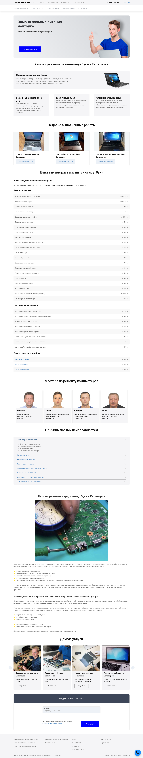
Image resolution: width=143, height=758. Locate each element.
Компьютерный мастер (21, 8)
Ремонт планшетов (53, 8)
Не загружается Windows (26, 459)
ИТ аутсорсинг (83, 8)
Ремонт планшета (21, 365)
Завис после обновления (26, 473)
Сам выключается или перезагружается (32, 468)
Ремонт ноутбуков (37, 8)
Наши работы (53, 2)
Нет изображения (23, 455)
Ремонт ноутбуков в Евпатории (24, 743)
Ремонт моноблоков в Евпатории (56, 739)
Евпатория (126, 2)
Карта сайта (105, 743)
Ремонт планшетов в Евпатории (25, 746)
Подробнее (22, 686)
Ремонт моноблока (22, 370)
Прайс (42, 2)
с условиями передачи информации (52, 723)
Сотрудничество (78, 2)
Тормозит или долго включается (29, 482)
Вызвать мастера (30, 49)
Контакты (65, 2)
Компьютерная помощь (24, 2)
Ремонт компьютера (22, 359)
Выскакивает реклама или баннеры (30, 477)
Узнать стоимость (25, 161)
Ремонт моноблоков (68, 8)
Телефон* (47, 708)
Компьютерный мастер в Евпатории (26, 739)
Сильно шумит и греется (26, 464)
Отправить (90, 724)
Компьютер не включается (27, 440)
